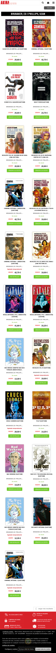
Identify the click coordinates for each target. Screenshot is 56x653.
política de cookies (8, 645)
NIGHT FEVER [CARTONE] (41, 102)
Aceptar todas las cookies (43, 649)
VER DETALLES (14, 276)
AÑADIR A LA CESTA (14, 64)
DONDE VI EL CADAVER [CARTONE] (14, 102)
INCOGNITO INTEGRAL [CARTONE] (41, 527)
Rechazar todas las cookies (26, 649)
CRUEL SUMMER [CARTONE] (14, 421)
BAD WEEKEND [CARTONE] (14, 474)
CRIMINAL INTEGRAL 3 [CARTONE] (41, 49)
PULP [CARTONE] (41, 421)
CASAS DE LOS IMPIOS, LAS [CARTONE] (14, 49)
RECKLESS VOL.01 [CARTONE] (41, 368)
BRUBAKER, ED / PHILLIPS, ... (14, 53)
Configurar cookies (8, 631)
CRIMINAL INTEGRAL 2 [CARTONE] (14, 580)
